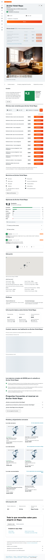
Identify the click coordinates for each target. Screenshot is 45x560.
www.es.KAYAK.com (9, 556)
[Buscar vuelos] (2, 5)
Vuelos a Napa (10, 531)
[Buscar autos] (2, 10)
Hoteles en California (9, 557)
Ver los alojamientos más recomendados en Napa (35, 472)
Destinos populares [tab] (20, 524)
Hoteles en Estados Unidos (32, 556)
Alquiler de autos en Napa (29, 531)
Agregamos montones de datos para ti (25, 548)
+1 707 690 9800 (10, 10)
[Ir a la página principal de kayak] (8, 1)
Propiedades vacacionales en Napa (31, 532)
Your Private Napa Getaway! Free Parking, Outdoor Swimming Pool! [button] (14, 488)
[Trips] (2, 24)
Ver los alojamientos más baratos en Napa (35, 446)
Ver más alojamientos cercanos (37, 422)
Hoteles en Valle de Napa (18, 557)
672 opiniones (16, 11)
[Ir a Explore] (2, 13)
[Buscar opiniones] (25, 222)
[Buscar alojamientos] (2, 8)
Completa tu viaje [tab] (11, 524)
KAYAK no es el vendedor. (25, 546)
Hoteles (14, 556)
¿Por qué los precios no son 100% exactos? (25, 550)
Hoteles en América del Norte (22, 556)
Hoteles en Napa (11, 532)
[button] (2, 2)
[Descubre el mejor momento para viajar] (2, 18)
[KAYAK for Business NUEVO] (2, 21)
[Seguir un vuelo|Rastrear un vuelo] (2, 16)
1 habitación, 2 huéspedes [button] (13, 18)
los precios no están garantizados (32, 542)
